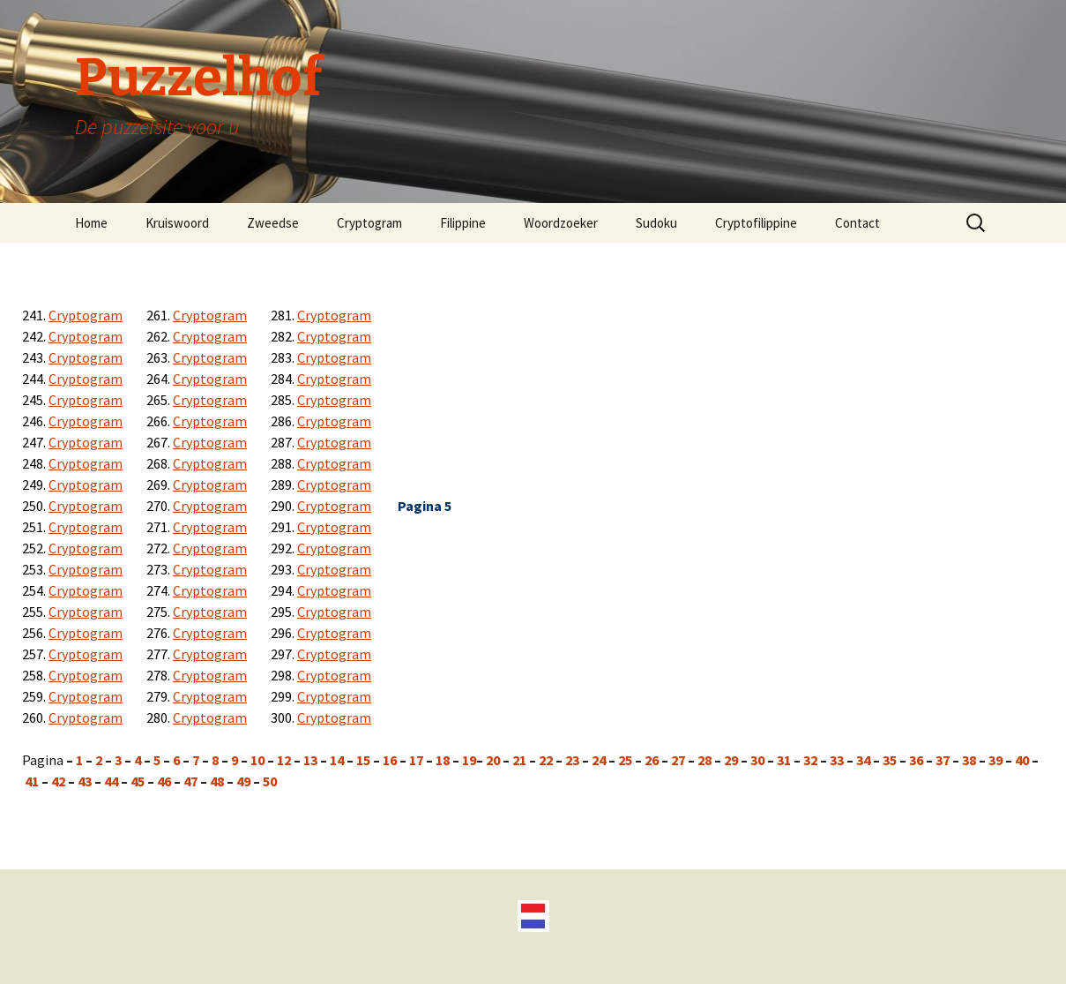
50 (270, 781)
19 (467, 760)
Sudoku (656, 222)
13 (311, 760)
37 (944, 760)
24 (600, 760)
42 (58, 781)
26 (650, 760)
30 (756, 760)
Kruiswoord (177, 222)
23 (572, 760)
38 (969, 760)
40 (1022, 760)
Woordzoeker (561, 222)
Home (91, 222)
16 (391, 760)
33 (837, 760)
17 (417, 760)
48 (217, 781)
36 (916, 760)
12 (285, 760)
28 (704, 760)
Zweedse (273, 222)
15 (363, 760)
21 (520, 760)
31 (784, 760)
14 (338, 760)
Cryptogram (369, 222)
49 (243, 781)
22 (544, 760)
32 (810, 760)
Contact (857, 222)
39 (995, 760)
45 (137, 781)
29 (731, 760)
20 (493, 760)
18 (443, 760)
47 (190, 781)
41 (32, 781)
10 (256, 760)
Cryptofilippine (756, 222)
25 (623, 760)
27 (678, 760)
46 (164, 781)
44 (111, 781)
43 (85, 781)
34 (863, 760)
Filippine (463, 222)
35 (890, 760)
